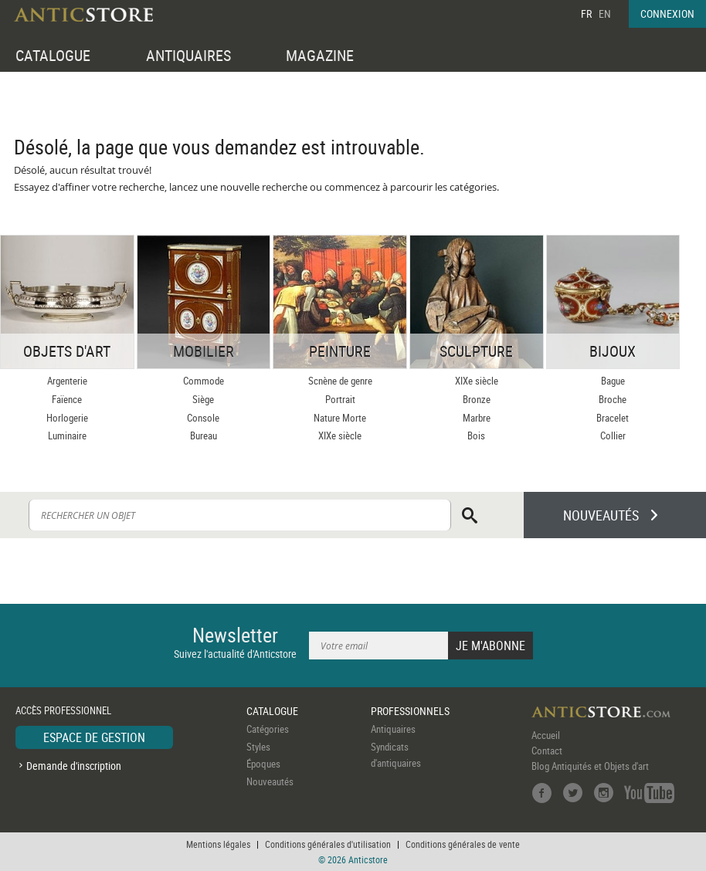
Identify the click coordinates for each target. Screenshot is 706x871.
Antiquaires (393, 729)
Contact (546, 750)
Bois (476, 435)
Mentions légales (218, 844)
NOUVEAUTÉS (601, 515)
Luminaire (67, 435)
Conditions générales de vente (463, 844)
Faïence (67, 399)
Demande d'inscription (73, 765)
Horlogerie (67, 418)
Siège (203, 399)
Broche (612, 399)
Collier (613, 435)
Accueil (545, 735)
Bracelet (612, 418)
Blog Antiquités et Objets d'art (590, 766)
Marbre (476, 418)
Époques (263, 764)
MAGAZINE (320, 55)
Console (203, 418)
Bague (613, 381)
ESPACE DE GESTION (94, 737)
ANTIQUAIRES (188, 55)
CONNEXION (667, 13)
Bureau (203, 435)
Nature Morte (340, 418)
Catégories (267, 729)
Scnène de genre (340, 381)
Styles (258, 747)
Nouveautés (270, 781)
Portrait (340, 399)
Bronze (476, 399)
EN (605, 13)
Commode (203, 381)
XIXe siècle (339, 435)
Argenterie (67, 381)
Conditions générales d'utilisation (328, 844)
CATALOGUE (52, 55)
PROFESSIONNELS (410, 710)
